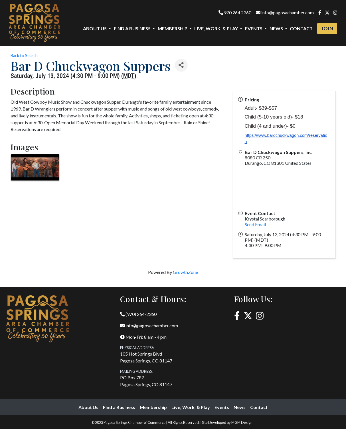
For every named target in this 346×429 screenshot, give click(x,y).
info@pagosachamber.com (285, 12)
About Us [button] (95, 28)
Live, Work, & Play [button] (216, 28)
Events (222, 407)
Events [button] (254, 28)
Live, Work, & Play (190, 407)
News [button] (277, 28)
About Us (88, 407)
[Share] (181, 65)
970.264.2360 (234, 12)
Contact (301, 28)
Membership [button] (173, 28)
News (240, 407)
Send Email (255, 224)
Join (327, 28)
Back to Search (24, 55)
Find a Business (119, 407)
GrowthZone (185, 272)
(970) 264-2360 (138, 314)
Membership (153, 407)
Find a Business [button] (132, 28)
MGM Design (241, 422)
